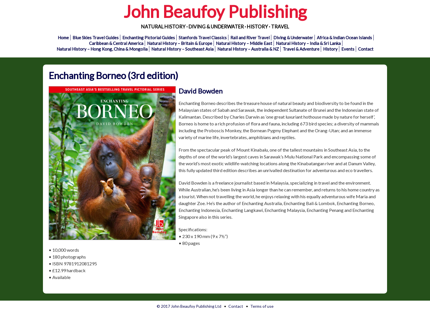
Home (63, 37)
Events (347, 48)
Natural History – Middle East (244, 43)
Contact (365, 48)
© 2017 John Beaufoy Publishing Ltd (189, 306)
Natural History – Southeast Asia (182, 48)
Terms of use (262, 306)
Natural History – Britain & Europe (179, 43)
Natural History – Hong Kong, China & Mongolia (102, 48)
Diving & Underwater (293, 37)
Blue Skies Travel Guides (96, 37)
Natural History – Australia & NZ (248, 48)
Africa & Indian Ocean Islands (344, 37)
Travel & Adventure (301, 48)
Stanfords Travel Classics (203, 37)
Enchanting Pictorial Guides (148, 37)
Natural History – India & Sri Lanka (308, 43)
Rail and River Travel (250, 37)
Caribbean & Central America (116, 43)
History (330, 48)
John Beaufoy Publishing (215, 11)
